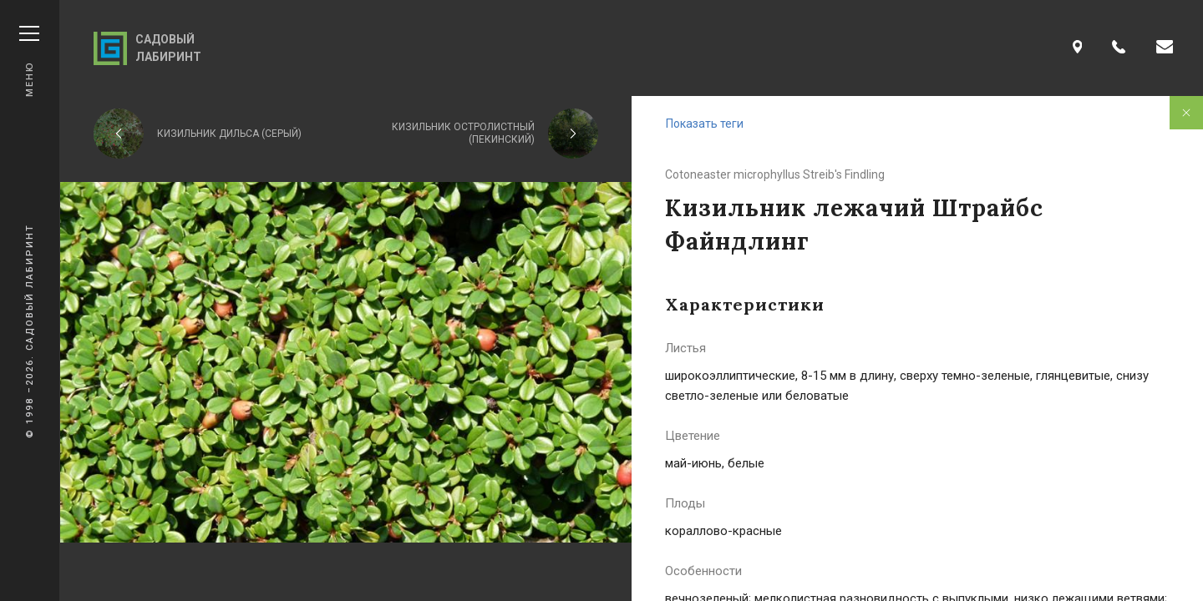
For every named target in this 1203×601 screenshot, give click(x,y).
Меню (29, 61)
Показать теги (705, 123)
